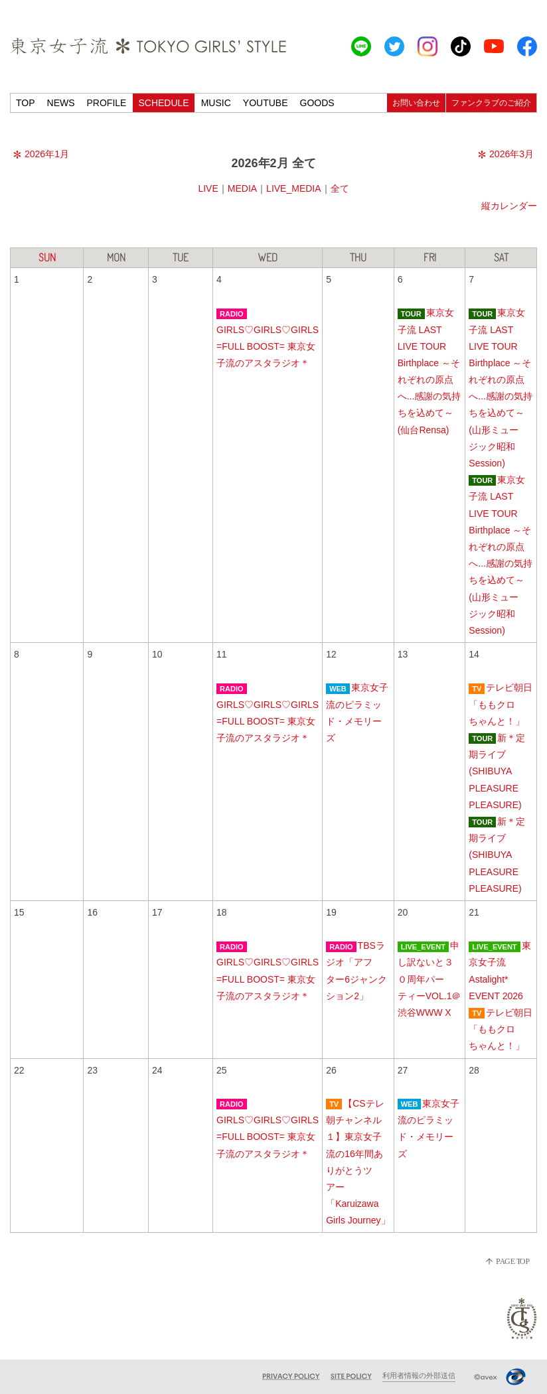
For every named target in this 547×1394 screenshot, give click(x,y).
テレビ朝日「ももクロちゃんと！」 (500, 704)
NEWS (61, 103)
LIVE (208, 188)
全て (340, 188)
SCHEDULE (163, 103)
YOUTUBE (265, 103)
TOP (25, 103)
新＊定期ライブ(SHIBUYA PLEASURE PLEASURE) (497, 771)
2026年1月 (41, 154)
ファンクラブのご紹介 (491, 102)
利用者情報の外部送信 (418, 1375)
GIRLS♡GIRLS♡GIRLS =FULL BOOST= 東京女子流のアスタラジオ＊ (267, 346)
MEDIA (242, 188)
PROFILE (107, 103)
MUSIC (216, 103)
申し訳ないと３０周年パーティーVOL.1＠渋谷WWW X (429, 979)
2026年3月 (506, 154)
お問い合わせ (416, 102)
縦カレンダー (509, 205)
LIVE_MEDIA (293, 188)
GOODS (317, 103)
